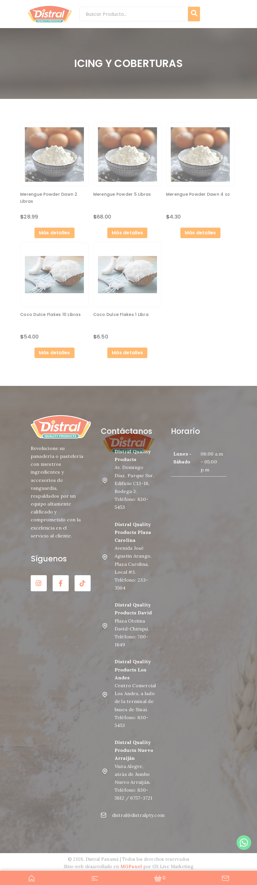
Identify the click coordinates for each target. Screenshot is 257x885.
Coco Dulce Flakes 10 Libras (50, 314)
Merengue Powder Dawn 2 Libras (48, 197)
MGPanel (131, 866)
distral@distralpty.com (128, 814)
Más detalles (54, 232)
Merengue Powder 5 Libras (122, 194)
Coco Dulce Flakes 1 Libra (121, 314)
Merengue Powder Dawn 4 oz (198, 194)
